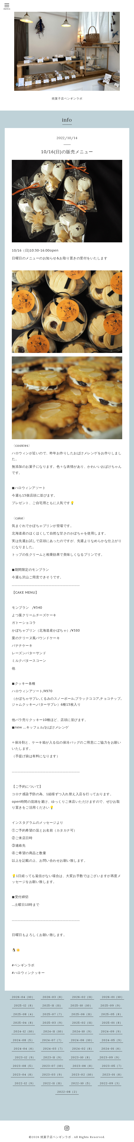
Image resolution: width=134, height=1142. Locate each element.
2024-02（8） (83, 1048)
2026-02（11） (83, 997)
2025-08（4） (24, 1014)
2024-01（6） (111, 1048)
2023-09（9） (110, 1057)
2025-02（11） (83, 1022)
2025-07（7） (53, 1014)
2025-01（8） (112, 1022)
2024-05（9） (112, 1040)
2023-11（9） (53, 1057)
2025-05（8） (112, 1014)
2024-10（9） (82, 1031)
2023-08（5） (23, 1066)
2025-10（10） (81, 1005)
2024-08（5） (23, 1040)
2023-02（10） (83, 1074)
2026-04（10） (23, 997)
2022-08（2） (68, 1091)
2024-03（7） (53, 1048)
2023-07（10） (53, 1066)
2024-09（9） (111, 1031)
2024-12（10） (24, 1031)
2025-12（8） (24, 1005)
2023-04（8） (23, 1074)
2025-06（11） (82, 1014)
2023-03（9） (53, 1074)
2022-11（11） (53, 1083)
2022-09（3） (110, 1083)
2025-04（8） (24, 1022)
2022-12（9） (25, 1083)
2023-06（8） (83, 1066)
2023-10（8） (81, 1057)
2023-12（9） (25, 1057)
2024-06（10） (82, 1040)
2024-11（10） (54, 1031)
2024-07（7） (52, 1040)
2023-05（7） (112, 1066)
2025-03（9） (53, 1022)
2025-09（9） (111, 1005)
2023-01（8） (112, 1074)
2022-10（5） (81, 1083)
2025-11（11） (52, 1005)
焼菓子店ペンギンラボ (56, 1137)
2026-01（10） (113, 997)
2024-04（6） (24, 1048)
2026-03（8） (53, 997)
